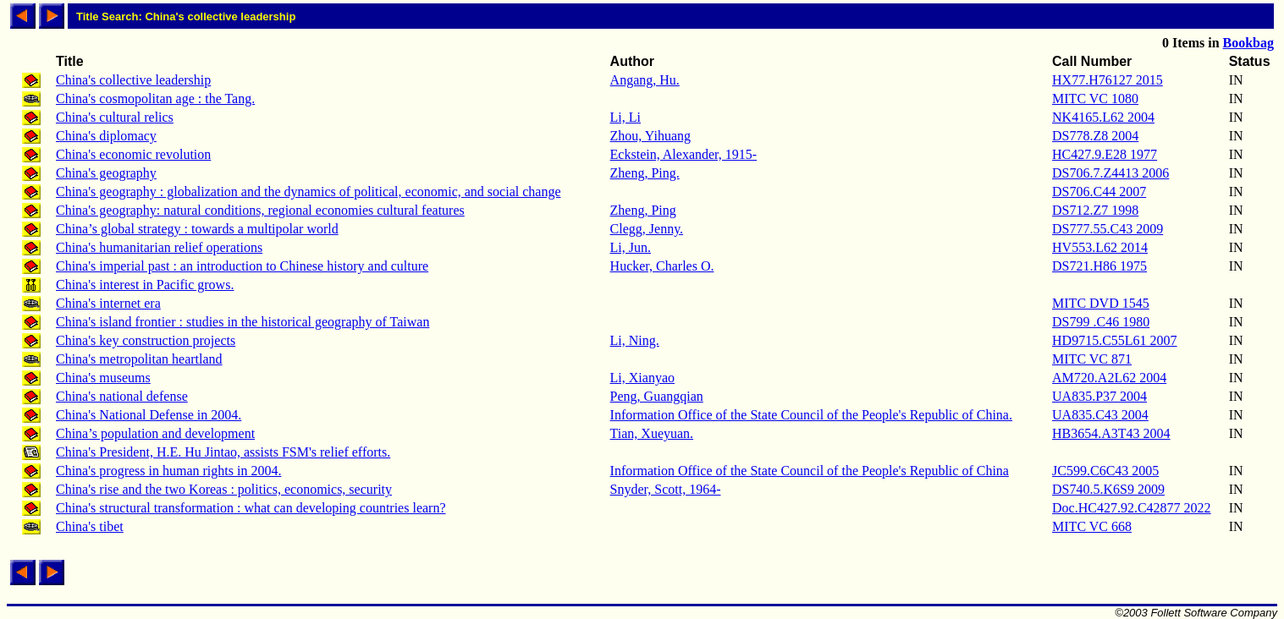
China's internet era (108, 303)
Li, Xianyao (642, 377)
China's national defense (122, 396)
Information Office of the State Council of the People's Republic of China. (811, 415)
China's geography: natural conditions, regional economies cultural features (260, 210)
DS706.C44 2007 (1099, 191)
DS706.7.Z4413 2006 (1110, 173)
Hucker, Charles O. (662, 266)
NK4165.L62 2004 (1103, 117)
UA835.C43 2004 (1100, 415)
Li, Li (625, 117)
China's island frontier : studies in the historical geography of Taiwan (242, 322)
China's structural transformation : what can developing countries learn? (251, 508)
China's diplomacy (106, 136)
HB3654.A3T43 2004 (1111, 433)
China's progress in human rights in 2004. (168, 470)
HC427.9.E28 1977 (1104, 154)
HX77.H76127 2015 (1107, 80)
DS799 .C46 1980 (1100, 322)
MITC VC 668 (1092, 526)
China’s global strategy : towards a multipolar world (197, 229)
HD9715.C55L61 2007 (1114, 340)
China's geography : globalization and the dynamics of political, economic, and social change (308, 191)
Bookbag (1248, 43)
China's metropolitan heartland (139, 359)
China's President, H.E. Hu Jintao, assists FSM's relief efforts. (223, 452)
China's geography (106, 173)
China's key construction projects (145, 340)
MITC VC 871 (1092, 359)
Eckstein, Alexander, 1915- (684, 154)
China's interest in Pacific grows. (145, 284)
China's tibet (90, 526)
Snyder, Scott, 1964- (665, 489)
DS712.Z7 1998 (1095, 210)
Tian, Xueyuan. (652, 433)
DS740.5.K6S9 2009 (1108, 489)
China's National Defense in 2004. (148, 415)
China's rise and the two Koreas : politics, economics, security (224, 489)
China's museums (103, 377)
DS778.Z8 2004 (1095, 136)
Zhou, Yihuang (650, 136)
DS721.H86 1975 (1099, 266)
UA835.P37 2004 (1099, 396)
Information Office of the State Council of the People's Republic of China (809, 470)
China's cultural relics (115, 117)
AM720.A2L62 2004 (1109, 377)
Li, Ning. (634, 340)
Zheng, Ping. (645, 173)
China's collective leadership (133, 80)
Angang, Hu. (645, 80)
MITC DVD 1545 (1100, 303)
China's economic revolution (133, 154)
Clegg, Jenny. (647, 229)
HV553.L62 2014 (1100, 247)
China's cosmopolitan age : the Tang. (155, 98)
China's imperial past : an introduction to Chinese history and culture (242, 266)
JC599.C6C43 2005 (1105, 470)
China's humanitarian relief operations (159, 247)
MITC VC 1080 (1095, 98)
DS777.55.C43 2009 (1107, 229)
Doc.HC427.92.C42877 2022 (1131, 508)
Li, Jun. (630, 247)
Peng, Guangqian (656, 396)
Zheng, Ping (643, 210)
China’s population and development (155, 433)
